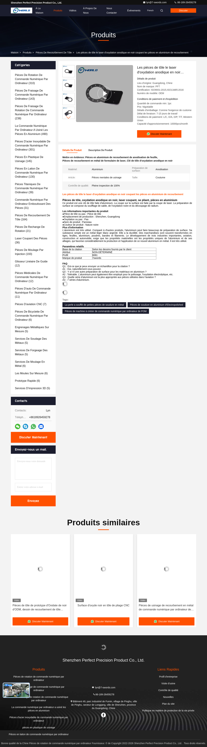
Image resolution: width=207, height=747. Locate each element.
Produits (58, 10)
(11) (33, 292)
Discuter (183, 10)
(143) (31, 94)
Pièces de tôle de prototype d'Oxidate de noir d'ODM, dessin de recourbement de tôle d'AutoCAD (40, 608)
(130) (31, 172)
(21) (30, 228)
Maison (14, 52)
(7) (30, 304)
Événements (133, 10)
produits (27, 52)
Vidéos (72, 10)
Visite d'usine (168, 683)
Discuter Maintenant (33, 437)
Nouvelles (168, 697)
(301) (32, 145)
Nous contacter (112, 10)
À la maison (39, 10)
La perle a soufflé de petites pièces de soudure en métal (94, 304)
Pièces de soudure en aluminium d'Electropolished (156, 304)
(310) (31, 79)
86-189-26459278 (185, 2)
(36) (31, 240)
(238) (31, 112)
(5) (32, 329)
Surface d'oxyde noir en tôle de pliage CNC (103, 605)
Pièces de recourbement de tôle (54, 52)
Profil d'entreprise (168, 676)
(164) (32, 217)
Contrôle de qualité (168, 690)
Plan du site (168, 703)
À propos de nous (90, 10)
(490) (31, 129)
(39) (31, 188)
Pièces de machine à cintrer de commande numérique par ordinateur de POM (106, 311)
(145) (29, 159)
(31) (33, 203)
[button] (68, 117)
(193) (29, 251)
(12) (31, 263)
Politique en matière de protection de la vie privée (168, 710)
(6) (31, 315)
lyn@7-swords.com (155, 2)
